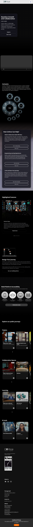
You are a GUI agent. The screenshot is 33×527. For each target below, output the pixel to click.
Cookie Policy (6, 495)
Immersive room (16, 305)
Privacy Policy (6, 494)
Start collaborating (16, 145)
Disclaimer (6, 496)
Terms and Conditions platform (9, 492)
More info (16, 148)
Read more (14, 230)
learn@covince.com (7, 501)
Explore (8, 32)
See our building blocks (13, 271)
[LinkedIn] (8, 482)
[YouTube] (5, 482)
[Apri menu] (2, 2)
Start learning (16, 163)
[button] (29, 342)
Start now (8, 34)
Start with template (16, 181)
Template (13, 332)
